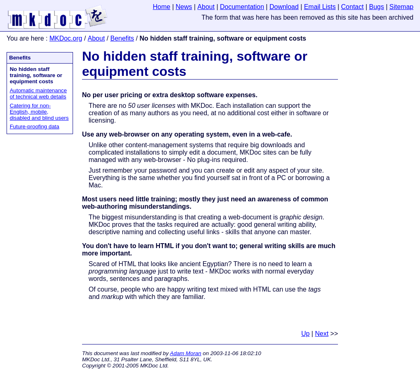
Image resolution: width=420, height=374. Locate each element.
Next (322, 333)
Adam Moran (185, 353)
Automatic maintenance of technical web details (38, 93)
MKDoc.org (65, 38)
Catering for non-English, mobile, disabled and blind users (39, 112)
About (96, 38)
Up (305, 333)
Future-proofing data (34, 126)
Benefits (122, 38)
